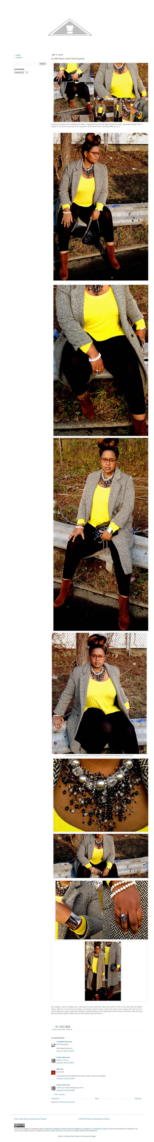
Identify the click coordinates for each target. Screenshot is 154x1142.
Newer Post (55, 1098)
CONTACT (19, 57)
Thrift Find (69, 1029)
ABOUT (18, 55)
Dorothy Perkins (61, 1029)
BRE (58, 1069)
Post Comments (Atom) (67, 1102)
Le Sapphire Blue (62, 1041)
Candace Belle (61, 1057)
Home (97, 1098)
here (77, 755)
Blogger (93, 1136)
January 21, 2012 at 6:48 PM (66, 1090)
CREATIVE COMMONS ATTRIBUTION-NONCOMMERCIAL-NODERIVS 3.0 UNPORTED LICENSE (76, 1129)
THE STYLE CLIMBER (21, 1129)
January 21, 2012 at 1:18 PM (66, 1078)
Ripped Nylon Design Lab (74, 1136)
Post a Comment (59, 1094)
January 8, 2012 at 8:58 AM (65, 1063)
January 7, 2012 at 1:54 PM (65, 1051)
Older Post (138, 1098)
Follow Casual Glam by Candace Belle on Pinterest (30, 1119)
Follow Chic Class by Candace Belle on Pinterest (94, 1119)
